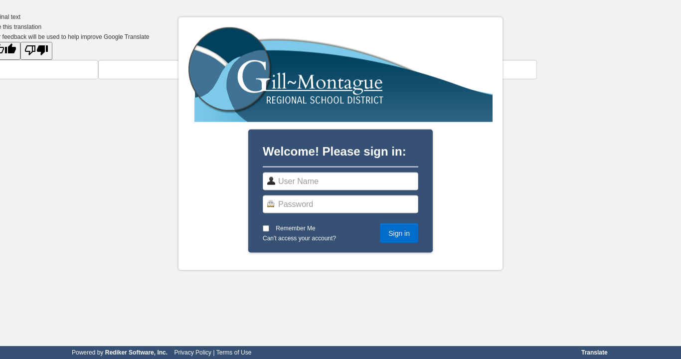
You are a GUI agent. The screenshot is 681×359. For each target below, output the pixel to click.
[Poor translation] (36, 51)
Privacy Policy (192, 352)
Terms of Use (234, 352)
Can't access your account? (299, 238)
